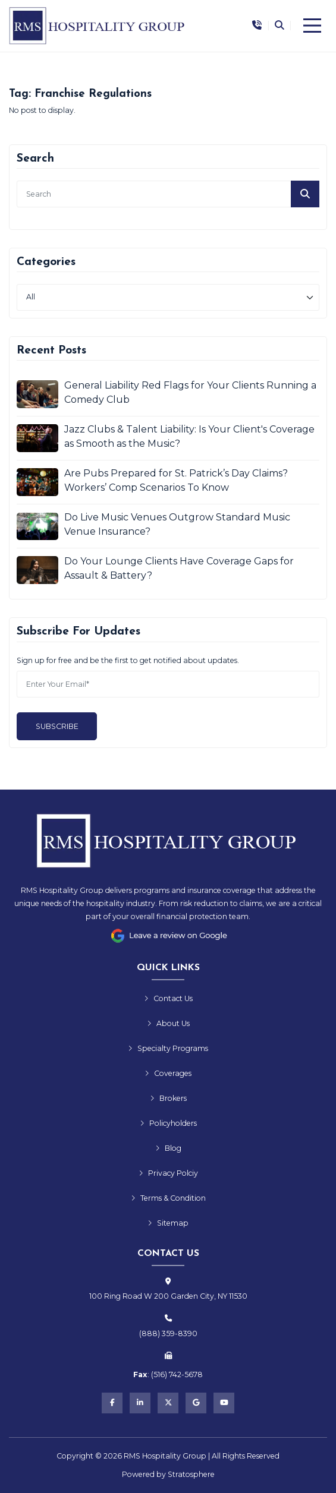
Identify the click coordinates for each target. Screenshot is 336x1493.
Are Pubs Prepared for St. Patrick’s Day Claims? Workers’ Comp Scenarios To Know (176, 480)
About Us (168, 1023)
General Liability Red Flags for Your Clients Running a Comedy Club (190, 392)
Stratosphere (191, 1474)
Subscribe (57, 726)
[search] (168, 194)
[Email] (168, 684)
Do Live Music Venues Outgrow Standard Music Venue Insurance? (177, 524)
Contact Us (168, 998)
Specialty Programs (168, 1048)
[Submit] (305, 194)
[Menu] (312, 25)
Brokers (168, 1098)
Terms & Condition (168, 1198)
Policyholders (168, 1123)
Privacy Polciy (168, 1173)
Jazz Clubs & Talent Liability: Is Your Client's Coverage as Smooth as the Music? (189, 436)
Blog (168, 1148)
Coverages (168, 1073)
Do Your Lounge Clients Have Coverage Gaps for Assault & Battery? (179, 568)
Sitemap (168, 1223)
